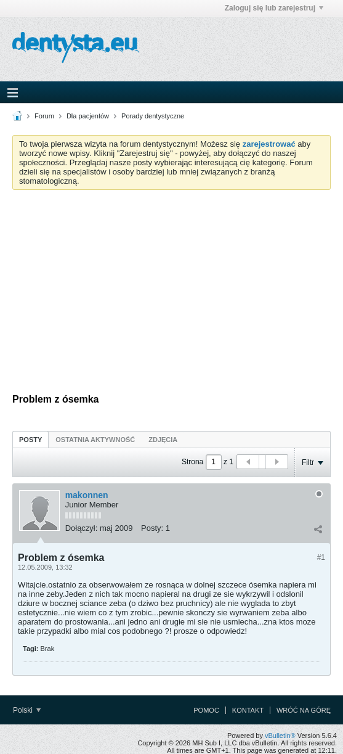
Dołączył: (81, 528)
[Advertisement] (171, 291)
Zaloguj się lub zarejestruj (274, 8)
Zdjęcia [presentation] (162, 439)
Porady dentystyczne (152, 116)
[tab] (30, 439)
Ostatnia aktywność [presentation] (95, 439)
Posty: (152, 528)
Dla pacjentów (88, 116)
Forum (44, 116)
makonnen (86, 495)
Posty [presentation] (30, 439)
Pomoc (206, 710)
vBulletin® (280, 735)
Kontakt (248, 710)
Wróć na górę (303, 710)
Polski (27, 710)
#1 (321, 557)
